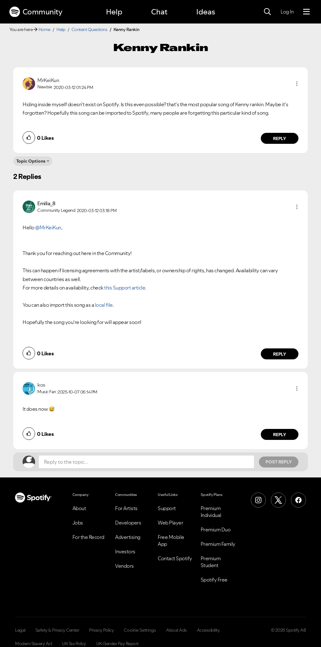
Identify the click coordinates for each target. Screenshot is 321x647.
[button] (297, 83)
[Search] (267, 12)
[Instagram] (258, 500)
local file (104, 304)
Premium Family (218, 543)
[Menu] (306, 12)
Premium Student (211, 562)
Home (44, 29)
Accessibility (208, 630)
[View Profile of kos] (41, 384)
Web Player (170, 522)
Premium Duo (216, 529)
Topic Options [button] (30, 161)
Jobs (77, 522)
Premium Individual (211, 512)
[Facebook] (298, 500)
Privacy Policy (101, 630)
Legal (20, 630)
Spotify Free (214, 579)
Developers (128, 522)
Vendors (124, 565)
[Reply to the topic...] (146, 462)
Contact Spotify (175, 558)
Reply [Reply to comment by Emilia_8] (280, 354)
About (79, 508)
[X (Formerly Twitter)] (278, 500)
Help (114, 12)
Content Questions (89, 29)
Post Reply (279, 462)
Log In (287, 11)
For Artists (126, 508)
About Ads (176, 630)
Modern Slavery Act (33, 643)
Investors (125, 551)
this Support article (124, 287)
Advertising (127, 537)
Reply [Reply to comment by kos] (280, 434)
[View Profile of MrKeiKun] (48, 80)
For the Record (88, 537)
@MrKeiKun (48, 227)
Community (35, 12)
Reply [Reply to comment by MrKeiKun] (280, 138)
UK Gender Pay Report (117, 643)
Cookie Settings (140, 630)
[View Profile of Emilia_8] (46, 203)
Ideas (205, 12)
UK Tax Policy (74, 643)
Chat (159, 12)
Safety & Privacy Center (57, 630)
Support (167, 508)
